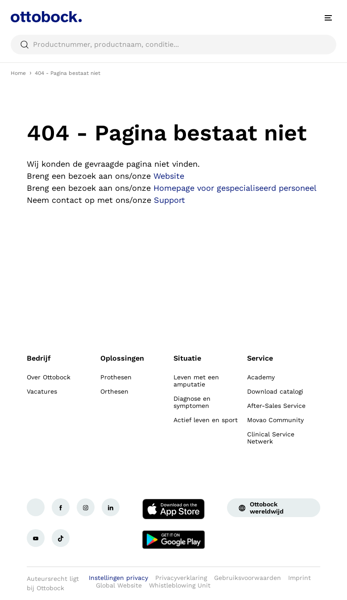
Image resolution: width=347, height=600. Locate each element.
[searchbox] (173, 44)
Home (18, 73)
